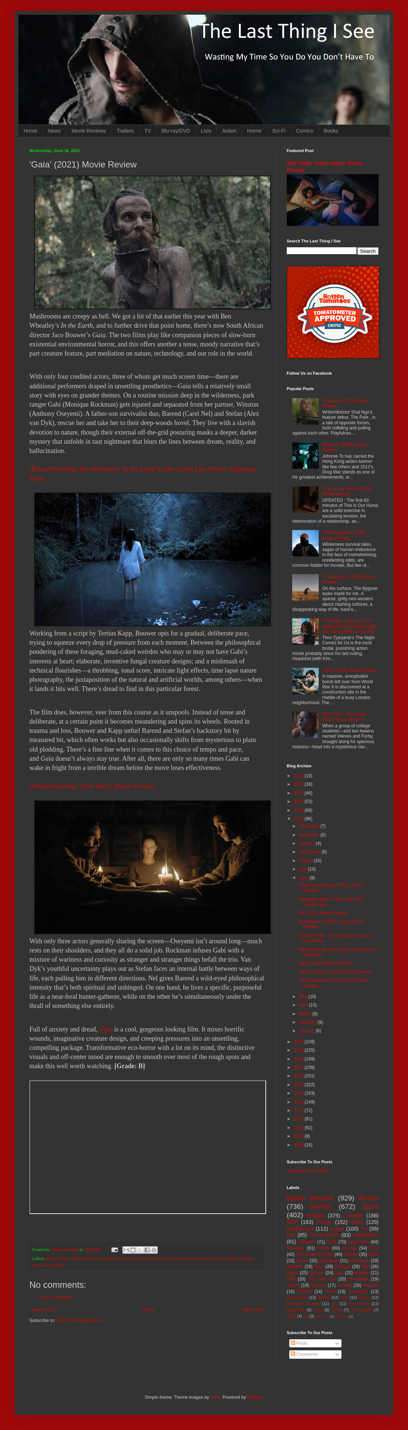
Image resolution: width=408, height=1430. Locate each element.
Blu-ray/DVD (176, 131)
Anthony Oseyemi (87, 1258)
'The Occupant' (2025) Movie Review (344, 535)
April (304, 1005)
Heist (318, 1310)
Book (374, 1254)
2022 (299, 810)
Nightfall (341, 1316)
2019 (299, 1050)
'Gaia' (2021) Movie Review (324, 963)
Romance (358, 1279)
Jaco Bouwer (179, 1258)
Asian (357, 1222)
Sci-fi (371, 1206)
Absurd (344, 1285)
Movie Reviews (88, 131)
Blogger (254, 1397)
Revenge (295, 1248)
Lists (206, 131)
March (305, 1013)
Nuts (339, 1272)
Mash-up (322, 1316)
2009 (299, 1136)
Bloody (324, 1297)
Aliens (293, 1272)
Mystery (361, 1272)
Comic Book (324, 1235)
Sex (334, 1303)
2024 (299, 793)
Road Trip (296, 1310)
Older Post (252, 1309)
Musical (318, 1285)
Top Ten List (321, 1279)
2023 (299, 801)
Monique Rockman (209, 1258)
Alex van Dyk (57, 1258)
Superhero (358, 1242)
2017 (299, 1067)
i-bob (215, 1397)
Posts (299, 1343)
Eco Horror (133, 1258)
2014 (299, 1093)
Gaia (105, 1029)
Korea (323, 1248)
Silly (291, 1279)
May (303, 996)
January (307, 1030)
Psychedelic (361, 1310)
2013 (299, 1102)
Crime (337, 1229)
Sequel (350, 1254)
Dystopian (329, 1260)
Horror (254, 131)
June (304, 877)
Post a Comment (55, 1297)
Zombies (306, 1242)
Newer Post (42, 1309)
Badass (316, 1215)
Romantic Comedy (303, 1303)
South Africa (54, 1264)
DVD (331, 1242)
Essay (336, 1310)
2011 (299, 1118)
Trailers (125, 131)
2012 (299, 1110)
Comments (304, 1354)
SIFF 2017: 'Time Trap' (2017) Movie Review (344, 717)
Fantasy (343, 1266)
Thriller (324, 1222)
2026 (299, 775)
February (308, 1022)
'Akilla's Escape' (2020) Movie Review (335, 972)
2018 (299, 1059)
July (303, 869)
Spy (365, 1266)
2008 (299, 1145)
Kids (344, 1297)
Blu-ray (350, 1248)
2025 (299, 784)
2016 (299, 1075)
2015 (299, 1084)
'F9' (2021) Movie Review (322, 913)
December (310, 826)
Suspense (358, 1291)
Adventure (359, 1260)
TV (147, 131)
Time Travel (359, 1303)
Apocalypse (297, 1297)
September (310, 851)
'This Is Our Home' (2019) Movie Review (347, 491)
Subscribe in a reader (308, 1171)
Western (295, 1266)
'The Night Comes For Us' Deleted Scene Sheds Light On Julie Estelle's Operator (349, 626)
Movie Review (241, 1258)
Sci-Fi (279, 131)
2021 (299, 818)
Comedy (353, 1215)
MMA (291, 1316)
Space (293, 1285)
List (291, 1235)
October (307, 843)
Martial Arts (300, 1229)
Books (331, 131)
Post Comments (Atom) (79, 1320)
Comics (305, 131)
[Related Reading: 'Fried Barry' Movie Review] (92, 786)
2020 (299, 1041)
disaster (371, 1285)
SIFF (292, 1222)
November (310, 835)
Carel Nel (113, 1258)
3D (305, 1316)
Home (30, 131)
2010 (299, 1127)
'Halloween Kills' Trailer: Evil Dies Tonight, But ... (330, 902)
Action (229, 131)
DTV (374, 1248)
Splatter (316, 1272)
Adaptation (366, 1235)
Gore (330, 1291)
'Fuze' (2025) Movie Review (349, 670)
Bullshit (304, 1291)
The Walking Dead (314, 1254)
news (37, 1264)
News (54, 131)
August (306, 860)
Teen (319, 1266)
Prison (364, 1297)
